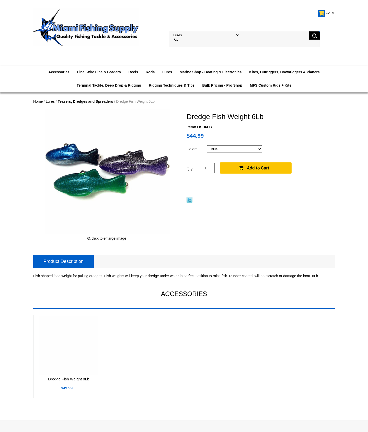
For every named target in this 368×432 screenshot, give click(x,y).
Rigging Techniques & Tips (171, 85)
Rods (150, 72)
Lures (167, 72)
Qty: (190, 169)
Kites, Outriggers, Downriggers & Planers (284, 72)
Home (38, 101)
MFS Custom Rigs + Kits (270, 85)
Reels (133, 72)
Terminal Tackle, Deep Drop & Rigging (109, 85)
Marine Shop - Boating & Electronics (210, 72)
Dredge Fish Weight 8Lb (68, 379)
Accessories (59, 72)
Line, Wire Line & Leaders (99, 72)
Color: (192, 149)
